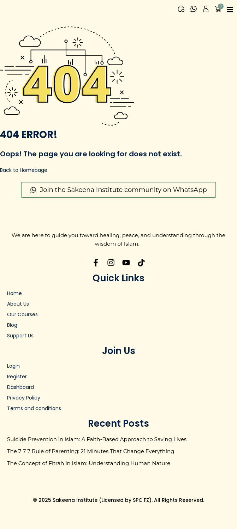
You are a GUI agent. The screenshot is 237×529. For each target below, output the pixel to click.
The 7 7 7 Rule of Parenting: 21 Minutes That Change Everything (90, 451)
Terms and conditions (34, 408)
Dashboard (20, 387)
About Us (18, 303)
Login (13, 365)
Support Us (20, 335)
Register (17, 376)
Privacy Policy (23, 397)
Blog (12, 325)
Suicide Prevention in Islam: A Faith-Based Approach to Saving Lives (96, 439)
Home (14, 293)
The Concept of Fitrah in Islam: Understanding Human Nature (88, 463)
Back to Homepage (23, 170)
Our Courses (22, 314)
